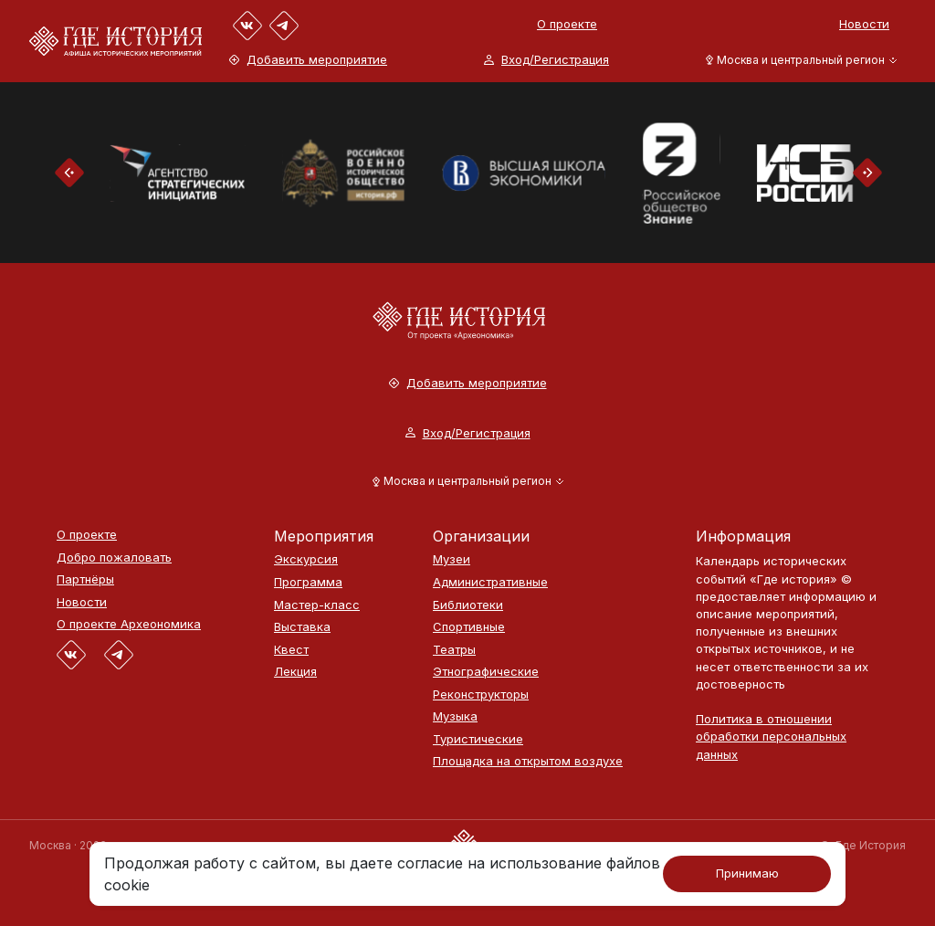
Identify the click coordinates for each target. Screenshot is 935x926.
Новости (864, 23)
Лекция (295, 672)
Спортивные (469, 627)
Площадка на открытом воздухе (528, 761)
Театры (454, 650)
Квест (291, 650)
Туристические (478, 739)
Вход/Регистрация (546, 60)
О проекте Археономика (129, 624)
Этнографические (486, 672)
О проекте (567, 23)
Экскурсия (306, 559)
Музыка (455, 716)
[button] (798, 60)
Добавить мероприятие (308, 60)
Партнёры (85, 579)
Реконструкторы (481, 694)
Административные (490, 582)
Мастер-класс (317, 605)
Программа (308, 582)
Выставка (302, 627)
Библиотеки (468, 605)
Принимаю (747, 873)
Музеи (451, 559)
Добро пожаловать (114, 557)
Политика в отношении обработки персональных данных (771, 736)
